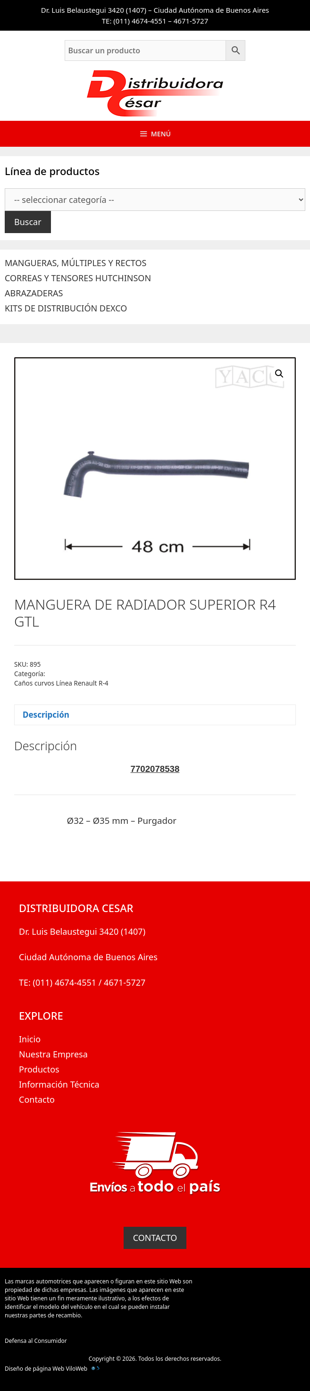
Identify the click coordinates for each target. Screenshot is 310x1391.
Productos (39, 1069)
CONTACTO (155, 1237)
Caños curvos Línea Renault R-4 (61, 683)
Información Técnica (59, 1084)
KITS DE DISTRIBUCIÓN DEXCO (66, 308)
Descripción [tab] (46, 714)
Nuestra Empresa (53, 1054)
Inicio (30, 1039)
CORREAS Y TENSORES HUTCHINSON (78, 278)
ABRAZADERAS (34, 293)
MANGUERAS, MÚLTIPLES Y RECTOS (75, 262)
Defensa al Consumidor (36, 1341)
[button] (279, 373)
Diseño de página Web (34, 1369)
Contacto (37, 1099)
